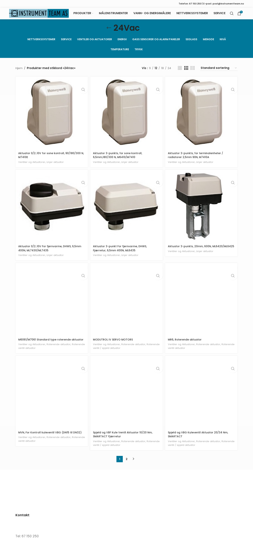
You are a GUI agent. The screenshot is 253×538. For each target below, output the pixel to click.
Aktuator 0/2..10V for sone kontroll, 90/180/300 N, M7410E (43, 158)
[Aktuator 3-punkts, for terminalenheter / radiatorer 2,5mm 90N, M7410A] (202, 116)
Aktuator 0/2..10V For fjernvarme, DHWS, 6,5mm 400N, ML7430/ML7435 (46, 251)
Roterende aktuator (62, 351)
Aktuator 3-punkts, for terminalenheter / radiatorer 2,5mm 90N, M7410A (198, 158)
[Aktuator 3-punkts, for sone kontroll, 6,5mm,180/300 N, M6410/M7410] (126, 116)
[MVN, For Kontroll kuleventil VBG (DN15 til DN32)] (51, 400)
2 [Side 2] (126, 466)
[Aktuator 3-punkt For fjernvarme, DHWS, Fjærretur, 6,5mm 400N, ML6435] (126, 209)
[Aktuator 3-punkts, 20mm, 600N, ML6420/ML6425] (202, 209)
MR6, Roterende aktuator (187, 343)
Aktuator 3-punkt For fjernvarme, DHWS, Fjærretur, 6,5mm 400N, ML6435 (122, 251)
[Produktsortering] (219, 71)
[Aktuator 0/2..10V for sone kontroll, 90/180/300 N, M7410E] (51, 116)
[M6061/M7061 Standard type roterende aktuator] (51, 302)
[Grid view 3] (186, 71)
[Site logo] (39, 15)
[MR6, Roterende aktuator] (202, 302)
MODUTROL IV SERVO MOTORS (114, 343)
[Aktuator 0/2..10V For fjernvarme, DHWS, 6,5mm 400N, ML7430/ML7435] (51, 209)
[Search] (231, 15)
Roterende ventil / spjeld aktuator (116, 351)
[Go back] (108, 31)
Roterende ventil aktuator (35, 355)
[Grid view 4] (192, 71)
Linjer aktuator (58, 164)
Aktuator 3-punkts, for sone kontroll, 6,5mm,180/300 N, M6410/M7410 (120, 158)
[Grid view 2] (180, 71)
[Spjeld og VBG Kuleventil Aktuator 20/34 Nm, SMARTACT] (202, 400)
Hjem (19, 72)
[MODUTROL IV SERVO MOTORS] (126, 302)
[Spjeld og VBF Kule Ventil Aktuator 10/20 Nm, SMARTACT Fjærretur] (126, 400)
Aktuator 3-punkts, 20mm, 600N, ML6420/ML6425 (192, 251)
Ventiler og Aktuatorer (33, 164)
